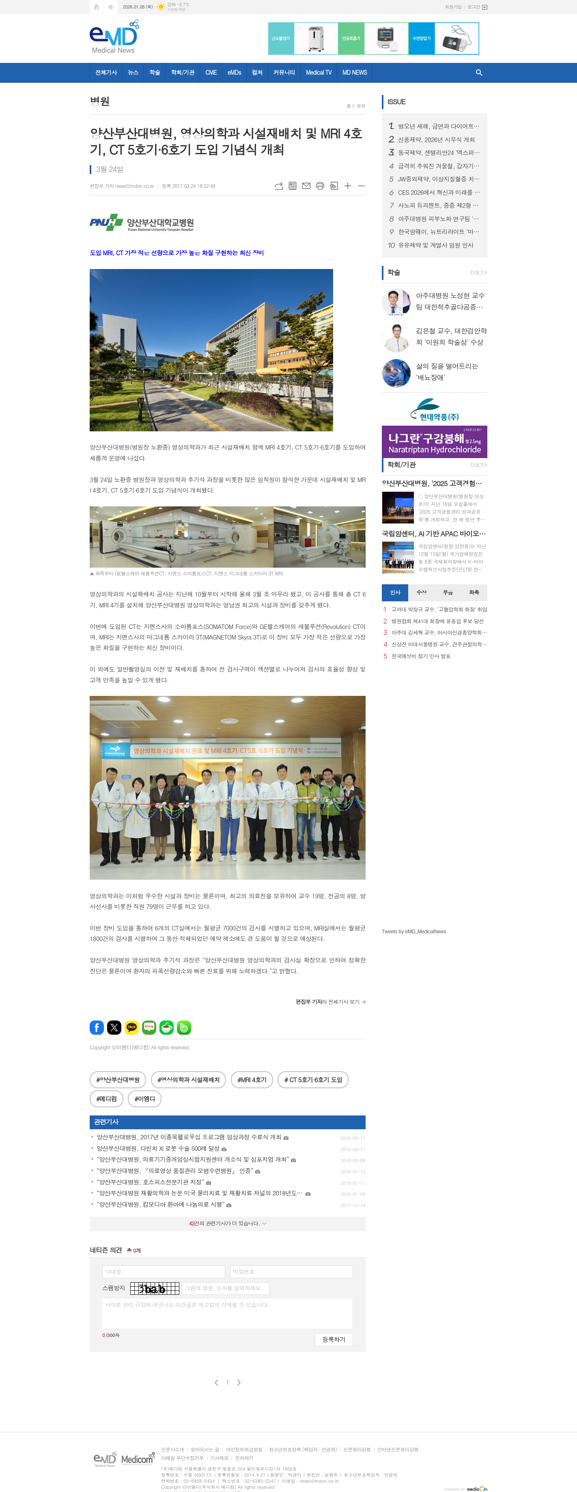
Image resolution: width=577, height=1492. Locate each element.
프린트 (320, 186)
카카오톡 (132, 1028)
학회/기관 (182, 72)
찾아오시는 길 (204, 1450)
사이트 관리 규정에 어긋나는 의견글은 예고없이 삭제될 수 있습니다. (187, 1304)
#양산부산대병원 (118, 1079)
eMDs (234, 72)
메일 (306, 186)
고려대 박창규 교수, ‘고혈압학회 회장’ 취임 (439, 609)
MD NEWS (354, 72)
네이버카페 (166, 1028)
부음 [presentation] (447, 592)
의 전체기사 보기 (328, 1001)
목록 (292, 186)
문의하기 (244, 1458)
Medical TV (319, 72)
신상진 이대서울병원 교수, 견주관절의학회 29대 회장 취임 (439, 644)
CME (211, 72)
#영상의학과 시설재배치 (188, 1079)
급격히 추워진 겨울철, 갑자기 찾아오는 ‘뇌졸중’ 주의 (439, 166)
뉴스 (133, 72)
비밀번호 (243, 1271)
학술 (154, 72)
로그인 (473, 7)
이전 (216, 1382)
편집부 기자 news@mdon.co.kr (122, 185)
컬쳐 (257, 72)
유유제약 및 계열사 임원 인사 (436, 245)
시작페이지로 (96, 7)
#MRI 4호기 (252, 1079)
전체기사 (106, 72)
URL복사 (279, 186)
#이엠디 (144, 1098)
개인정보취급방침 (244, 1450)
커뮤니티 (284, 72)
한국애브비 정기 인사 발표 (421, 656)
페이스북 (97, 1028)
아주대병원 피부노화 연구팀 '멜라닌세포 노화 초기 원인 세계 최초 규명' (439, 219)
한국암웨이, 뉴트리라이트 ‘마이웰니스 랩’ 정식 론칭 (439, 232)
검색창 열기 (479, 73)
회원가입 (453, 7)
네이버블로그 (149, 1028)
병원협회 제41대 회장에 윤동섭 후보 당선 (438, 621)
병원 (361, 106)
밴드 (184, 1028)
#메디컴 (106, 1098)
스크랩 (334, 186)
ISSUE (396, 101)
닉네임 (113, 1271)
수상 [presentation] (421, 592)
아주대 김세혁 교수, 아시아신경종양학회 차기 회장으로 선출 (439, 632)
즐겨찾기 (111, 7)
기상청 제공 (176, 9)
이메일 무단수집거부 (182, 1458)
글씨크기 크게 (348, 186)
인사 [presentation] (395, 592)
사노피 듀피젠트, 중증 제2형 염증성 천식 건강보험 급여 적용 (439, 205)
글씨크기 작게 (361, 186)
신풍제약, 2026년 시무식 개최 (436, 140)
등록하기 (334, 1339)
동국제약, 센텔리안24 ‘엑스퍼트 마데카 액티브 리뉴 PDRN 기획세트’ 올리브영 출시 (439, 153)
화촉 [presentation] (474, 592)
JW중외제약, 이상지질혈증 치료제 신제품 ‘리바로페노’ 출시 (439, 179)
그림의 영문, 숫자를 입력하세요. (223, 1288)
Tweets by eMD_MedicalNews (414, 931)
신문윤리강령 (357, 1450)
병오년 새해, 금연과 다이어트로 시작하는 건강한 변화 (439, 126)
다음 (238, 1382)
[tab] (395, 592)
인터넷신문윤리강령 (398, 1450)
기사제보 (219, 1458)
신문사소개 (172, 1450)
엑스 (114, 1028)
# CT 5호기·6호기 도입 (313, 1079)
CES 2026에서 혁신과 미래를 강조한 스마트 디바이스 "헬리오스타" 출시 (439, 192)
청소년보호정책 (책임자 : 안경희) (303, 1450)
